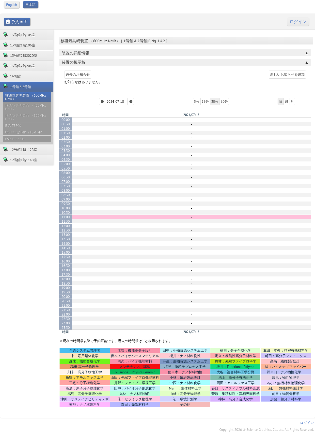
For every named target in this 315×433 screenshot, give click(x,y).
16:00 (66, 261)
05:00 (66, 164)
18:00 (66, 279)
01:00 (66, 128)
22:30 (66, 319)
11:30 (66, 221)
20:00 (66, 296)
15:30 (66, 257)
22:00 (66, 314)
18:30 (66, 283)
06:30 (66, 177)
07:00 (66, 181)
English (11, 4)
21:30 (66, 310)
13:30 (66, 239)
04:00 (66, 155)
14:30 (66, 248)
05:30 (66, 168)
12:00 (66, 226)
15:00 (66, 252)
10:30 (66, 212)
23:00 (66, 323)
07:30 (66, 186)
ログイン (298, 21)
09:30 (66, 204)
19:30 (66, 292)
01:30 (66, 133)
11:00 (66, 217)
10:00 (66, 208)
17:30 (66, 274)
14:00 (66, 243)
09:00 (66, 199)
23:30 (66, 327)
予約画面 (17, 21)
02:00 (66, 137)
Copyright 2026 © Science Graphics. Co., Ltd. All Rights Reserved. (266, 429)
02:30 (66, 142)
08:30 (66, 195)
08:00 (66, 190)
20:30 (66, 301)
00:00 (66, 119)
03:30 (66, 150)
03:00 (66, 146)
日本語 (30, 4)
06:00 (66, 173)
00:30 (66, 124)
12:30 (66, 230)
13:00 (66, 234)
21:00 (66, 305)
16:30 (66, 265)
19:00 (66, 288)
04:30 (66, 159)
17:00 (66, 270)
